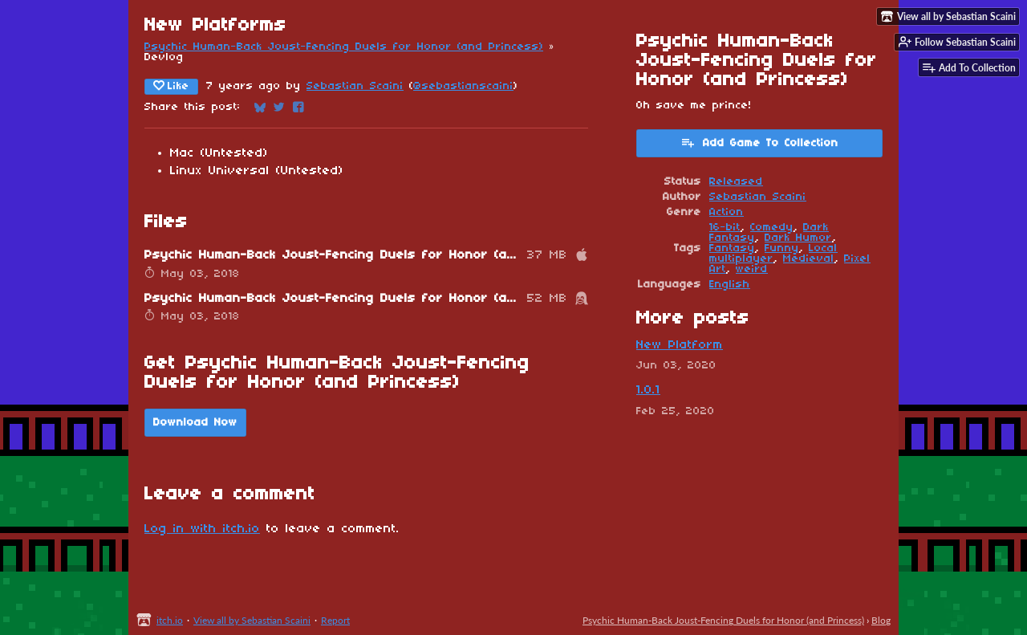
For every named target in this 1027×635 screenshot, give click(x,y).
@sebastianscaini (463, 86)
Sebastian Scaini (355, 86)
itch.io (169, 620)
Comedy (772, 227)
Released (736, 182)
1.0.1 (648, 390)
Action (726, 212)
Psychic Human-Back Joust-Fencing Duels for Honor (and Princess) (343, 47)
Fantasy (732, 248)
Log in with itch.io (202, 529)
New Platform (679, 345)
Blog (881, 620)
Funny (782, 248)
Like (171, 85)
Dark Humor (798, 238)
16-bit (725, 227)
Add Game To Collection (759, 142)
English (729, 284)
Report (335, 620)
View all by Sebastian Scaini (252, 620)
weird (752, 269)
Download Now (195, 423)
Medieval (808, 259)
